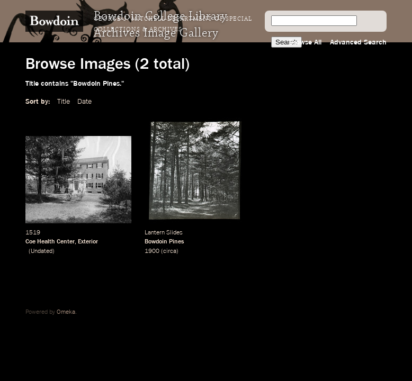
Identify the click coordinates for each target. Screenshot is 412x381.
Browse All (305, 42)
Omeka (66, 312)
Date (84, 101)
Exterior (88, 242)
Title (63, 101)
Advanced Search (358, 42)
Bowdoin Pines (164, 242)
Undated (41, 251)
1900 (152, 251)
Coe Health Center (50, 242)
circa (169, 251)
